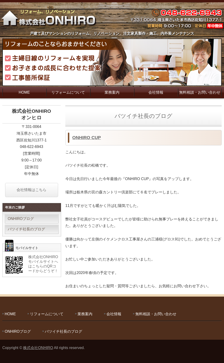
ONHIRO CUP (86, 137)
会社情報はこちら (31, 190)
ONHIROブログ (21, 219)
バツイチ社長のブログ (26, 229)
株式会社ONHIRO (38, 348)
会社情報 (155, 92)
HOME (24, 92)
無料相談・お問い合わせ (199, 92)
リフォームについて (68, 92)
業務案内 (112, 92)
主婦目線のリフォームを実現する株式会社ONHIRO (50, 17)
